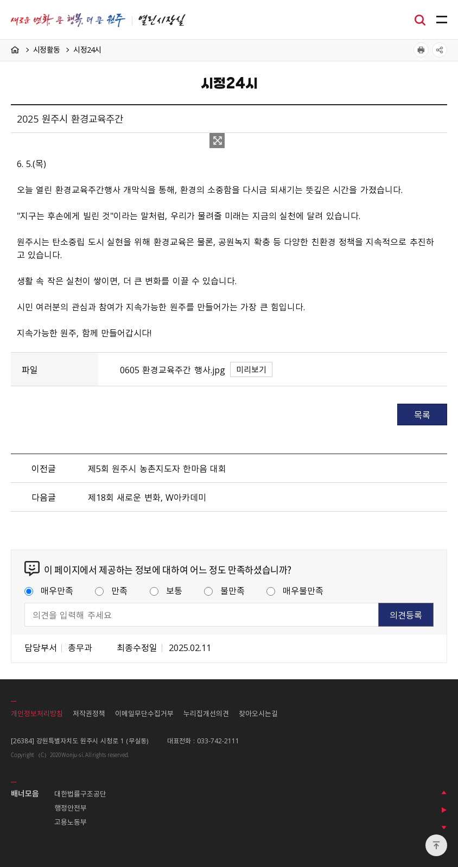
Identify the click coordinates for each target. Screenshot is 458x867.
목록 (422, 414)
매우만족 (48, 590)
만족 (111, 590)
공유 (439, 50)
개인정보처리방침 (37, 713)
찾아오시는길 (258, 713)
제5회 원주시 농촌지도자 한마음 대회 (157, 468)
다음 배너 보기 (444, 827)
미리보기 (251, 369)
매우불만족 (294, 590)
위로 (436, 845)
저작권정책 (89, 713)
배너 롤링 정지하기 (444, 810)
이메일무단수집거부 (144, 713)
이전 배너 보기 (444, 792)
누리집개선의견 (206, 713)
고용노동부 (70, 822)
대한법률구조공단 (80, 793)
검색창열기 (420, 19)
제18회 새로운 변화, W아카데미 (147, 496)
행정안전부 (70, 807)
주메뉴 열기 (442, 20)
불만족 (224, 590)
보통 (166, 590)
